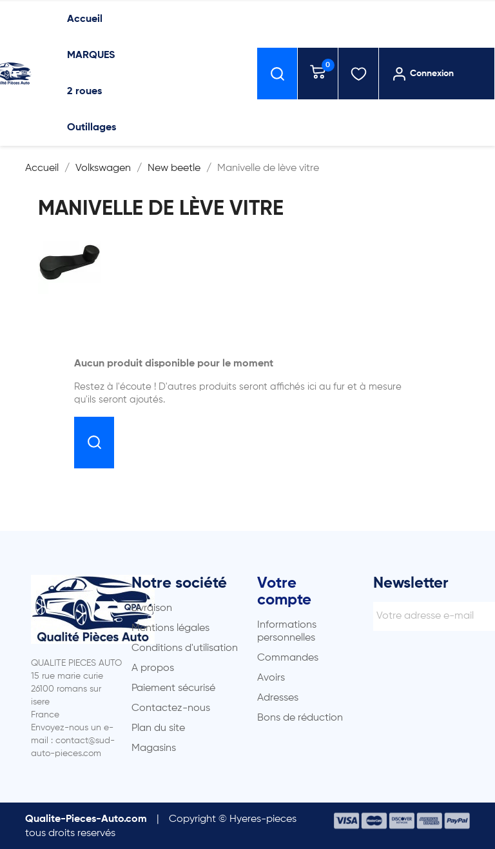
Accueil (84, 19)
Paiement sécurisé (173, 688)
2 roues (84, 91)
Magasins (153, 748)
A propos (152, 668)
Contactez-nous (170, 708)
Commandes (287, 658)
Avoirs (271, 678)
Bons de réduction (300, 718)
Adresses (277, 698)
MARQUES (91, 55)
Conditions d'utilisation (184, 648)
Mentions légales (170, 628)
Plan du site (158, 728)
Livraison (151, 608)
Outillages (91, 128)
